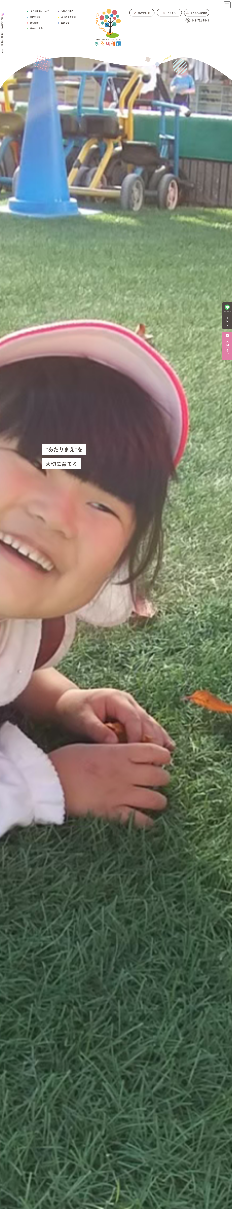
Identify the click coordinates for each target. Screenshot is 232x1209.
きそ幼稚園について (39, 11)
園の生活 (34, 22)
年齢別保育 (35, 16)
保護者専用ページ (2, 43)
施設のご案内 (36, 28)
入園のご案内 (67, 11)
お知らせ (65, 22)
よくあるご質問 (68, 16)
